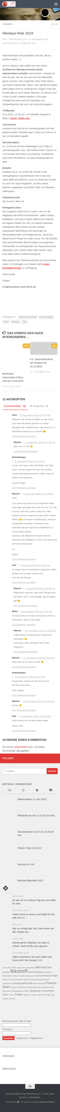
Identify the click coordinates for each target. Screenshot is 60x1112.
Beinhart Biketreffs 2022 (30, 880)
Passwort (7, 1029)
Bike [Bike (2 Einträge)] (49, 967)
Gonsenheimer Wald (27, 317)
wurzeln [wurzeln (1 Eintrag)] (12, 998)
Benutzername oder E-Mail (16, 1021)
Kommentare (15, 406)
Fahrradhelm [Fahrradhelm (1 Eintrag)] (7, 976)
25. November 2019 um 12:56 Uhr (39, 658)
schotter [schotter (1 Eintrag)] (26, 991)
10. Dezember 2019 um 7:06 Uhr (40, 442)
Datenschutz (9, 1068)
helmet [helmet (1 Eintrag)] (25, 980)
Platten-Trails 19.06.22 (29, 848)
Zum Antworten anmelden (24, 436)
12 (55, 24)
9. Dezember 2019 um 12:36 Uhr (30, 461)
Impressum (8, 1055)
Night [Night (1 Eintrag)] (35, 983)
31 (26, 346)
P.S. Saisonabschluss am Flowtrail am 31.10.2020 (41, 363)
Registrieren (36, 1038)
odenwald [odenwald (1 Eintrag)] (41, 983)
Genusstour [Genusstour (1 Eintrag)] (30, 976)
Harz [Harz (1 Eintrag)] (11, 980)
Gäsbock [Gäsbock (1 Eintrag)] (5, 980)
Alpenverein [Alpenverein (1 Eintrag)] (21, 968)
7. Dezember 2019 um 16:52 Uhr (35, 565)
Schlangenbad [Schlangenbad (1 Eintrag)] (16, 991)
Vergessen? (22, 1038)
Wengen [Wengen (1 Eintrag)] (5, 998)
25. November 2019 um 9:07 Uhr (30, 677)
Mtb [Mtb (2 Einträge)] (30, 983)
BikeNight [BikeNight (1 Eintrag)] (6, 972)
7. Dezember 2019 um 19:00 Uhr (40, 588)
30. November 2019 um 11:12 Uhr (37, 611)
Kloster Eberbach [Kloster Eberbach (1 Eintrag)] (43, 980)
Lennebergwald (46, 317)
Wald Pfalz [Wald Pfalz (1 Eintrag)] (42, 995)
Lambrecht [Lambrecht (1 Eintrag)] (6, 983)
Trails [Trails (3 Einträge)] (18, 994)
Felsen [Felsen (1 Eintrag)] (15, 976)
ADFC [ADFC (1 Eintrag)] (14, 968)
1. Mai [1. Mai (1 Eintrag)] (4, 968)
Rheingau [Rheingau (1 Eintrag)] (13, 987)
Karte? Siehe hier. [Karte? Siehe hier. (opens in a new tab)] (20, 118)
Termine (7, 24)
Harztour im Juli (25, 864)
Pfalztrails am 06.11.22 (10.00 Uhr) (36, 815)
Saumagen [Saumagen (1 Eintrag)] (6, 991)
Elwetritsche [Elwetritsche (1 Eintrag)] (47, 972)
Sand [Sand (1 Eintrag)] (52, 987)
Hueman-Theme (47, 1102)
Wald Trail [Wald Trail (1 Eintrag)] (50, 995)
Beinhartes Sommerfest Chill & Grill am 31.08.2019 (12, 377)
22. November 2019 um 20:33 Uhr (35, 716)
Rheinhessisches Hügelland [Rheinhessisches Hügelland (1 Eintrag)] (38, 987)
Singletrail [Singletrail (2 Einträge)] (35, 990)
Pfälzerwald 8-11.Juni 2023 (31, 799)
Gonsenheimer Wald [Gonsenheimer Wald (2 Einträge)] (47, 975)
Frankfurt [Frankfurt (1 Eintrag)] (22, 976)
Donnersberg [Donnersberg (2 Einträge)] (35, 972)
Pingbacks (39, 406)
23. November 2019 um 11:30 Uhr (39, 701)
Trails (24, 322)
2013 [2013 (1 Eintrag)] (10, 968)
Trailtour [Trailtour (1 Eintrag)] (34, 995)
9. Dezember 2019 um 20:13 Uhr (35, 415)
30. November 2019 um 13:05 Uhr (40, 630)
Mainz (6, 322)
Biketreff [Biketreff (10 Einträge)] (19, 971)
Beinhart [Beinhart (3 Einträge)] (41, 967)
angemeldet (20, 747)
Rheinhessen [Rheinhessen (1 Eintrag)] (23, 987)
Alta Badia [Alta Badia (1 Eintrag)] (31, 968)
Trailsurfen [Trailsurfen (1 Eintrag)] (26, 995)
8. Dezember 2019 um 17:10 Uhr (38, 494)
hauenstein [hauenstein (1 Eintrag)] (18, 980)
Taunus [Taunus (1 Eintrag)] (11, 995)
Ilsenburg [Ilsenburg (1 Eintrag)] (32, 980)
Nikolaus (15, 322)
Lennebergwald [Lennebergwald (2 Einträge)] (19, 983)
